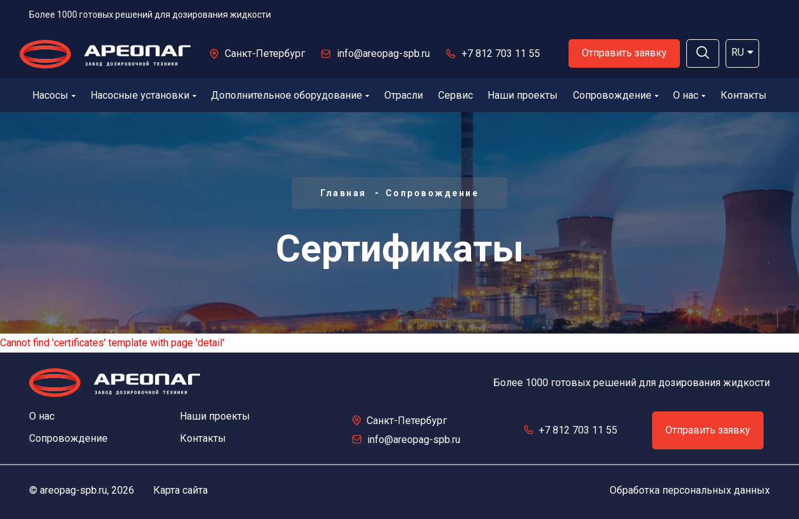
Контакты (743, 95)
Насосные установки (143, 95)
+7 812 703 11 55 (501, 53)
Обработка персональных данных (690, 490)
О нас (689, 95)
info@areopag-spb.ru (383, 53)
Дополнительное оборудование (290, 95)
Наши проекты (523, 95)
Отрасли (403, 95)
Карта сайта (180, 490)
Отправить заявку (624, 53)
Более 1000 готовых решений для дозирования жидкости (150, 14)
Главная (343, 193)
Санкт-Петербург (265, 53)
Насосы (53, 95)
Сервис (455, 95)
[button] (702, 53)
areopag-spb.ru (73, 490)
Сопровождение (615, 95)
